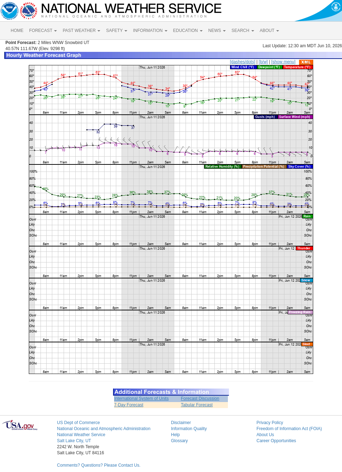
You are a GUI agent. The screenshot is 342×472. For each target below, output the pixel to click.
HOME (17, 30)
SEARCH (242, 30)
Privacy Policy (269, 422)
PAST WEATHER (81, 30)
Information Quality (189, 428)
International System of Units (141, 398)
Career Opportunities (276, 440)
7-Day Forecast (128, 404)
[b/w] (263, 61)
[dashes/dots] (242, 61)
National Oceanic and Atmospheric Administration (103, 428)
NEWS (217, 30)
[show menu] (283, 61)
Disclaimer (181, 422)
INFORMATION (150, 30)
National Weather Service (81, 434)
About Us (265, 434)
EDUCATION (188, 30)
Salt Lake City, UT (74, 440)
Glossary (179, 440)
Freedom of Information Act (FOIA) (289, 428)
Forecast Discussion (200, 398)
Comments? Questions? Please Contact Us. (98, 465)
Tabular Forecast (197, 404)
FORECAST (43, 30)
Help (175, 434)
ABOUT (269, 30)
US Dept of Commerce (78, 422)
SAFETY (116, 30)
